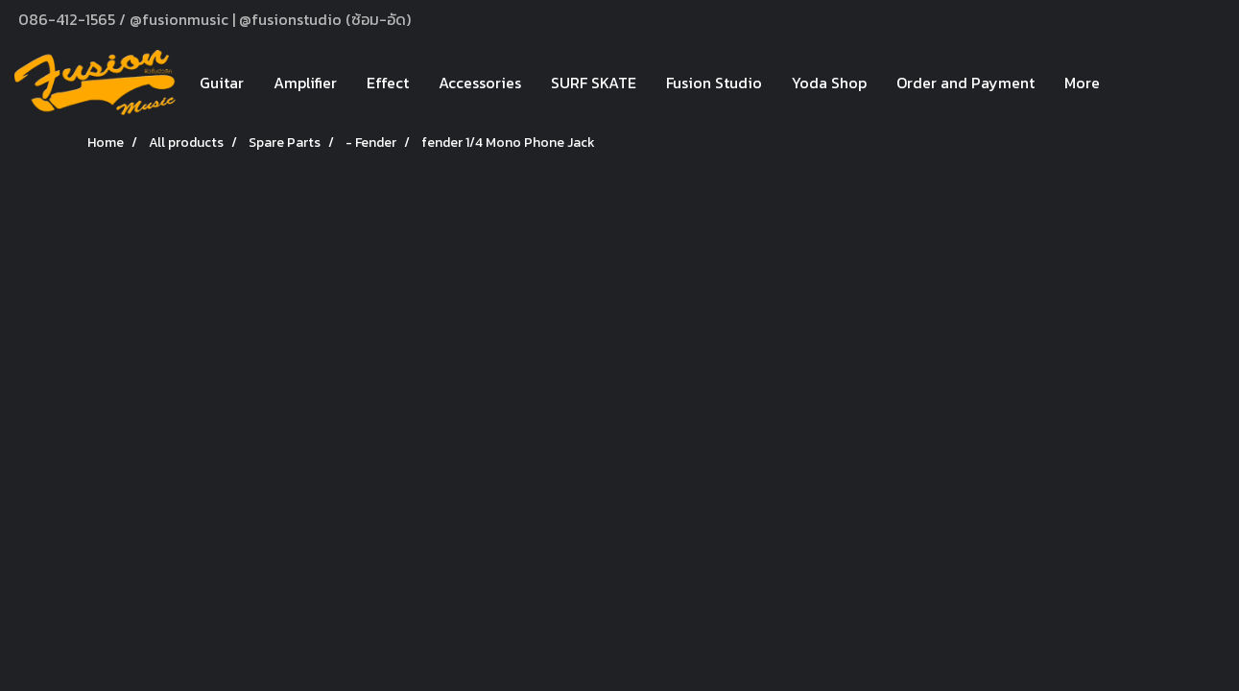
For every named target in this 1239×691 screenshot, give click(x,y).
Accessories (480, 82)
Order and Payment (965, 82)
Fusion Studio (714, 82)
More (1082, 82)
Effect (388, 82)
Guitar (222, 82)
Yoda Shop (829, 82)
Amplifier (305, 82)
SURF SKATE (593, 82)
